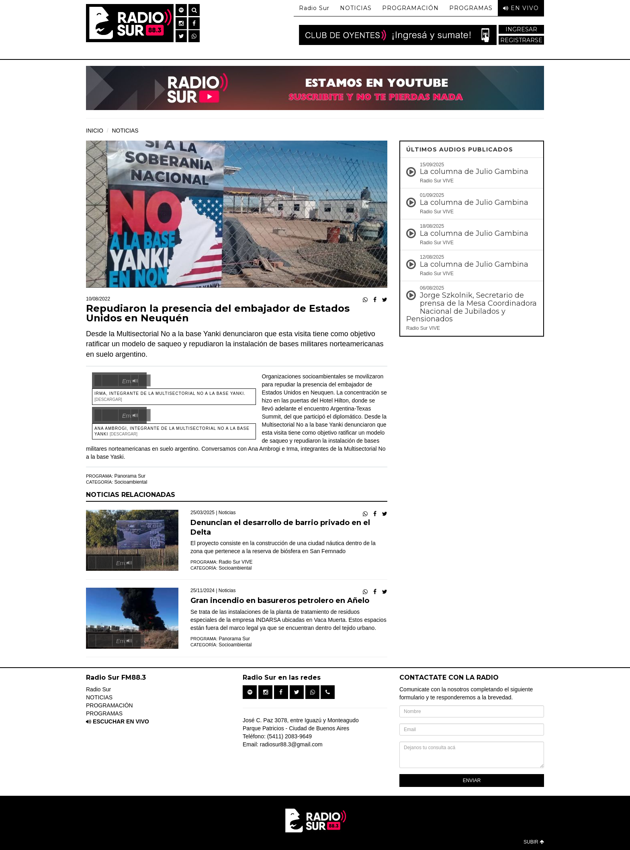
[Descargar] (108, 399)
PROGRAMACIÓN (410, 8)
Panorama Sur (130, 476)
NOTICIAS (356, 8)
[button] (181, 10)
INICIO (94, 130)
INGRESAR (521, 29)
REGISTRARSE (521, 40)
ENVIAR (472, 780)
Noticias (227, 512)
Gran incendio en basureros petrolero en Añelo (279, 600)
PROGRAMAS (471, 8)
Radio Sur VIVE (236, 562)
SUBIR (534, 842)
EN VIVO (521, 8)
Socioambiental (130, 482)
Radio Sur (314, 8)
